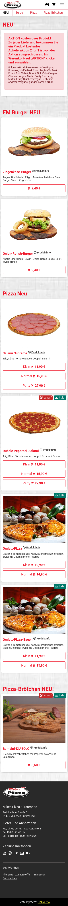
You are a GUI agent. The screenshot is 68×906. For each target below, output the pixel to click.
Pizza (33, 12)
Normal (34, 376)
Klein (34, 367)
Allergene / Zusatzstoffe (16, 874)
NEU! (6, 12)
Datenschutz (10, 878)
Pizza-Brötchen (53, 12)
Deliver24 (44, 902)
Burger (19, 12)
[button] (62, 4)
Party (34, 385)
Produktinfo (40, 170)
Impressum (40, 874)
